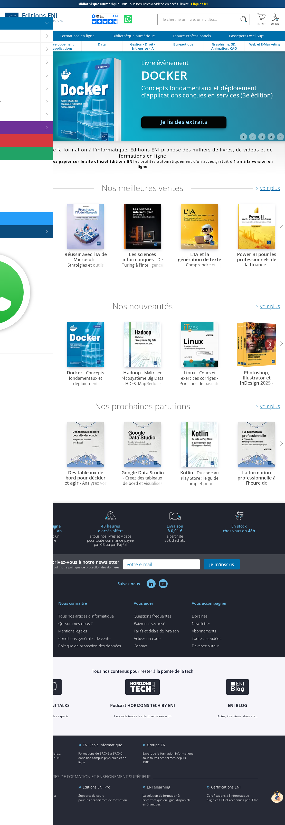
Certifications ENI (226, 787)
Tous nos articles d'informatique (86, 616)
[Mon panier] (261, 19)
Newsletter (201, 623)
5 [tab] (280, 137)
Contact (140, 645)
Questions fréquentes (152, 616)
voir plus (270, 188)
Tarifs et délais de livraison (156, 630)
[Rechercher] (243, 19)
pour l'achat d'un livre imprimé (46, 532)
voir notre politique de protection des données (86, 567)
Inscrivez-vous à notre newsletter (82, 564)
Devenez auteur (205, 645)
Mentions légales (72, 630)
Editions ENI (34, 19)
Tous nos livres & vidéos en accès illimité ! (143, 4)
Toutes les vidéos (206, 638)
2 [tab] (252, 137)
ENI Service (28, 787)
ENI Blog (26, 744)
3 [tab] (262, 137)
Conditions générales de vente (84, 638)
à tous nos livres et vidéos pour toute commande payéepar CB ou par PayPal (110, 535)
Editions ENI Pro (96, 787)
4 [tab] (271, 137)
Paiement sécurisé (149, 623)
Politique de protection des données (89, 645)
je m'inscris (221, 564)
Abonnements (204, 630)
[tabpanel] (142, 96)
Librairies (199, 616)
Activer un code (147, 638)
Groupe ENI (157, 744)
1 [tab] (243, 137)
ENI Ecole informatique (102, 744)
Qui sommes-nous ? (75, 623)
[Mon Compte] (275, 19)
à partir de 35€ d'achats (175, 532)
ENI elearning (158, 787)
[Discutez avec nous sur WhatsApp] (128, 19)
